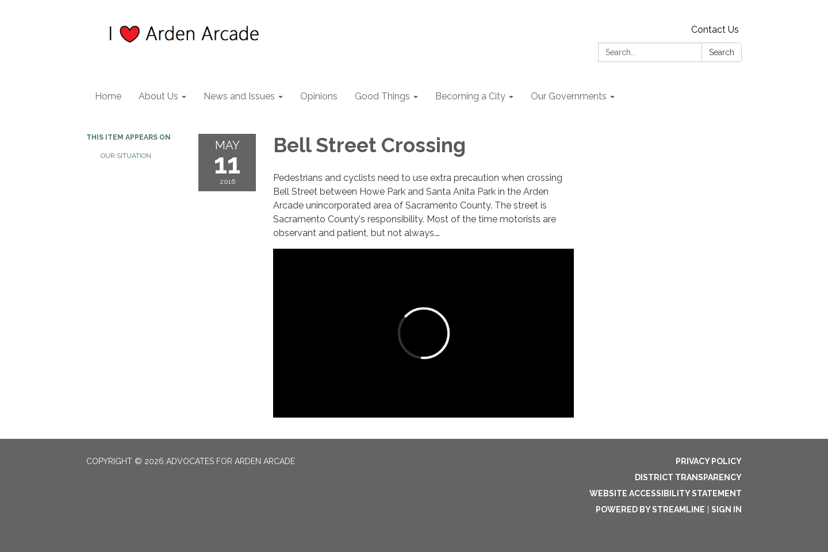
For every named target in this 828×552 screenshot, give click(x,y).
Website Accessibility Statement (665, 493)
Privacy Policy (709, 461)
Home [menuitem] (108, 96)
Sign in (726, 509)
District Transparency (688, 477)
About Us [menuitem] (158, 96)
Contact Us (715, 29)
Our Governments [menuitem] (569, 96)
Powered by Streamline (650, 509)
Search (721, 52)
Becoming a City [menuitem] (470, 96)
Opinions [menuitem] (319, 96)
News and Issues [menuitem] (239, 96)
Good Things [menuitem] (382, 96)
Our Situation (126, 156)
